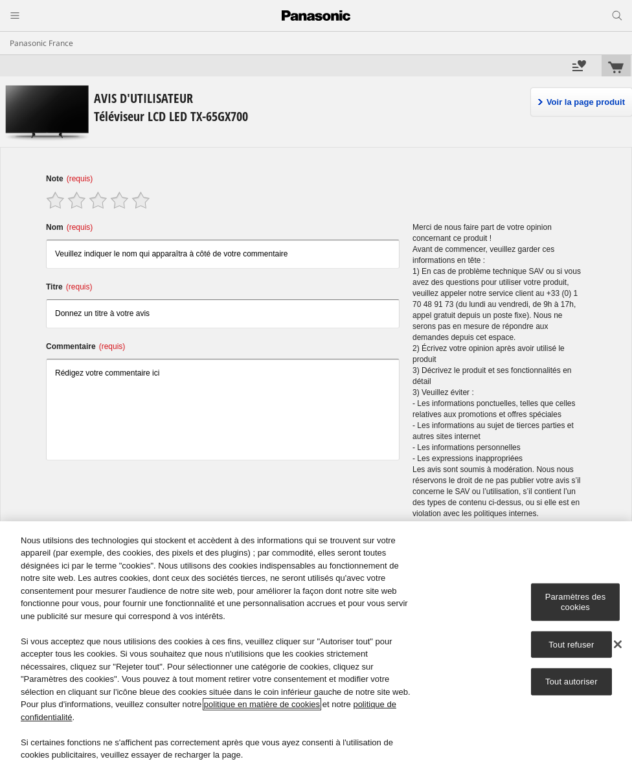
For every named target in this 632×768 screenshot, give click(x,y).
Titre (69, 286)
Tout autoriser (571, 681)
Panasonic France (41, 43)
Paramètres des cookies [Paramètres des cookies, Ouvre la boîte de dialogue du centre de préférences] (575, 602)
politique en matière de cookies (262, 704)
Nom (69, 227)
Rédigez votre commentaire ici (223, 409)
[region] (316, 644)
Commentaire (85, 346)
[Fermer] (618, 644)
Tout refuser (571, 644)
